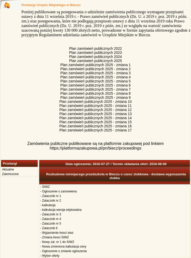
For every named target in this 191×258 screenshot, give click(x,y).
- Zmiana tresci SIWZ (54, 237)
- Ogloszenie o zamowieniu (58, 191)
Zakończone (10, 174)
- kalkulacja (48, 205)
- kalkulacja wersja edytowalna (60, 210)
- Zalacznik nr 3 (50, 214)
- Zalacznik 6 (49, 228)
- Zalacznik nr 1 (50, 196)
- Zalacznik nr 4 (50, 219)
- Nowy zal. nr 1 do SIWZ (57, 242)
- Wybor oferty (49, 255)
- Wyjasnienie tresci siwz (57, 233)
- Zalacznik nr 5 (50, 223)
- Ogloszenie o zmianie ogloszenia (63, 251)
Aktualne (8, 169)
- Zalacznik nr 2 (50, 200)
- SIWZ (45, 187)
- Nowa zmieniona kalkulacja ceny (63, 246)
